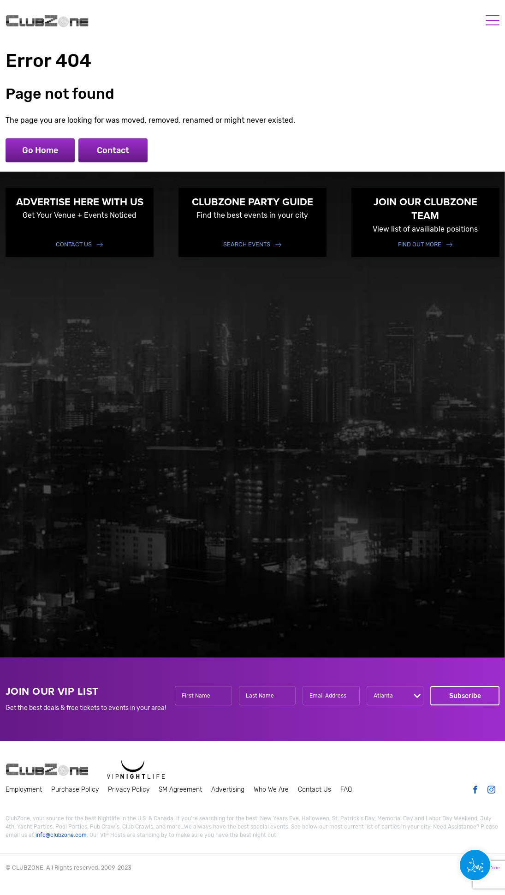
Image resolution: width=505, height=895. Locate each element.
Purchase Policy (75, 790)
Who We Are (271, 790)
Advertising (227, 790)
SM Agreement (180, 790)
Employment (24, 790)
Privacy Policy (128, 790)
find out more (419, 244)
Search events (246, 244)
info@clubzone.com (61, 835)
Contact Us (74, 244)
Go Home (40, 150)
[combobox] (395, 695)
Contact (113, 150)
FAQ (346, 790)
